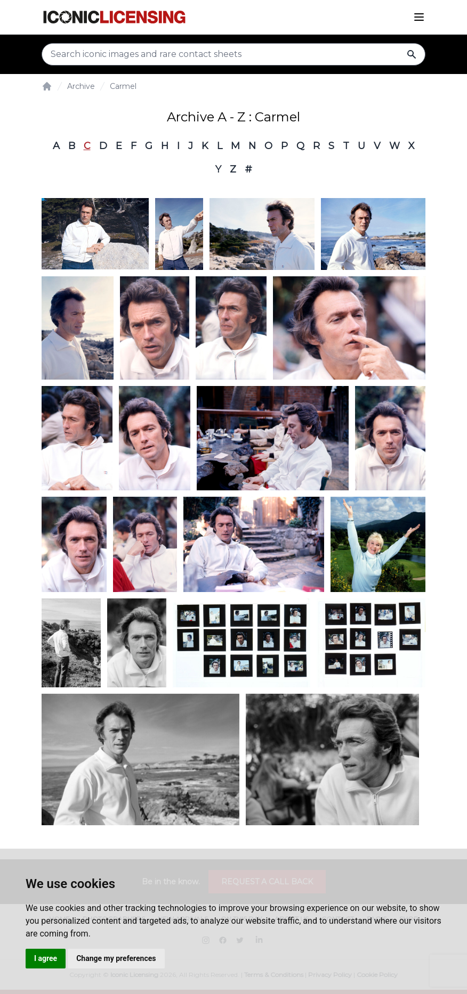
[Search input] (233, 54)
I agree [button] (45, 958)
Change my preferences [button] (116, 958)
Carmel (123, 86)
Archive (81, 86)
